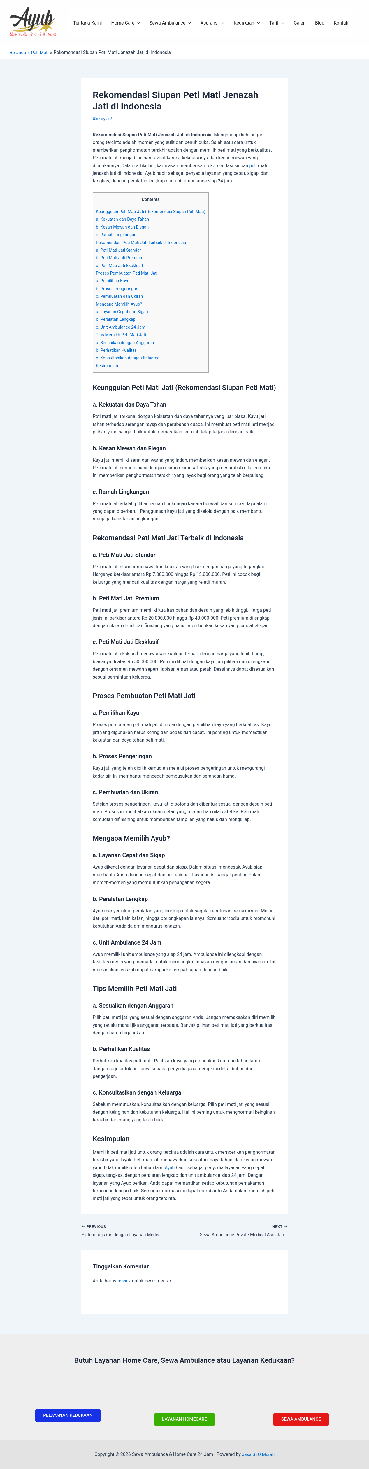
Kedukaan (247, 23)
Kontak (341, 23)
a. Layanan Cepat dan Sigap (123, 311)
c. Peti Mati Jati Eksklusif (120, 265)
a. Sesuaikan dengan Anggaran (126, 342)
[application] (137, 23)
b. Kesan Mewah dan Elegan (123, 227)
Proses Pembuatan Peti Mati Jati (128, 273)
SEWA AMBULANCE (301, 1418)
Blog (319, 23)
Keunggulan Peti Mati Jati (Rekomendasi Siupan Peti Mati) (153, 211)
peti (253, 165)
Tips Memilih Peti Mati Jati (122, 334)
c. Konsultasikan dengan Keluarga (129, 357)
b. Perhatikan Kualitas (117, 350)
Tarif (276, 23)
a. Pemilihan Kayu (113, 280)
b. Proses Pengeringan (118, 288)
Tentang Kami (87, 23)
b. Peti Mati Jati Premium (121, 257)
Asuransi (212, 23)
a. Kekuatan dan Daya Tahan (124, 219)
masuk (124, 1281)
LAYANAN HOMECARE (184, 1418)
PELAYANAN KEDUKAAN (68, 1415)
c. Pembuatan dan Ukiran (120, 296)
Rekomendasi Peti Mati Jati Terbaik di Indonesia (143, 242)
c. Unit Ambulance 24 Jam (121, 327)
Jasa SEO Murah (258, 1454)
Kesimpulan (107, 365)
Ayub (170, 1167)
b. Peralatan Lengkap (116, 319)
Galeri (300, 23)
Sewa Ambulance (170, 23)
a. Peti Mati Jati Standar (119, 250)
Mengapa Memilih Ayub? (120, 304)
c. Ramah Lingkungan (117, 234)
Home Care (125, 23)
